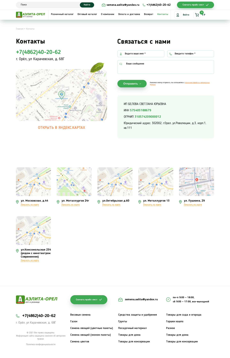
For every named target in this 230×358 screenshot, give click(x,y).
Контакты (162, 14)
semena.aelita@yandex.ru (123, 5)
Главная (19, 29)
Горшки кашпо (174, 321)
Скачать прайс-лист (193, 5)
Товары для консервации (134, 341)
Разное (170, 328)
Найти (87, 5)
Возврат (148, 14)
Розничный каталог (62, 14)
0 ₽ (199, 14)
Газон (73, 321)
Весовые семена (80, 314)
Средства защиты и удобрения (137, 314)
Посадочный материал (132, 328)
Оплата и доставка (129, 14)
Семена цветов (79, 341)
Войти (181, 14)
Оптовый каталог (87, 14)
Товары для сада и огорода (183, 314)
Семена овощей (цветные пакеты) (91, 328)
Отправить (130, 83)
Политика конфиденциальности (40, 344)
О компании (107, 14)
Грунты (122, 321)
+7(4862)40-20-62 (158, 5)
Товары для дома (129, 334)
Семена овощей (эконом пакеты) (90, 334)
